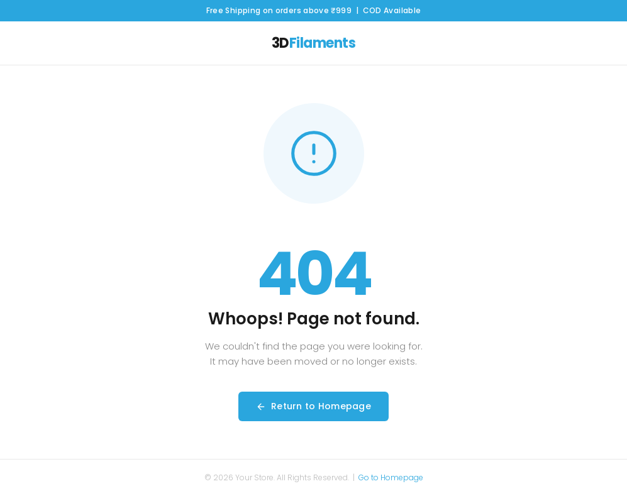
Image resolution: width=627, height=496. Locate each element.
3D (314, 43)
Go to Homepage (390, 477)
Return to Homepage (313, 406)
